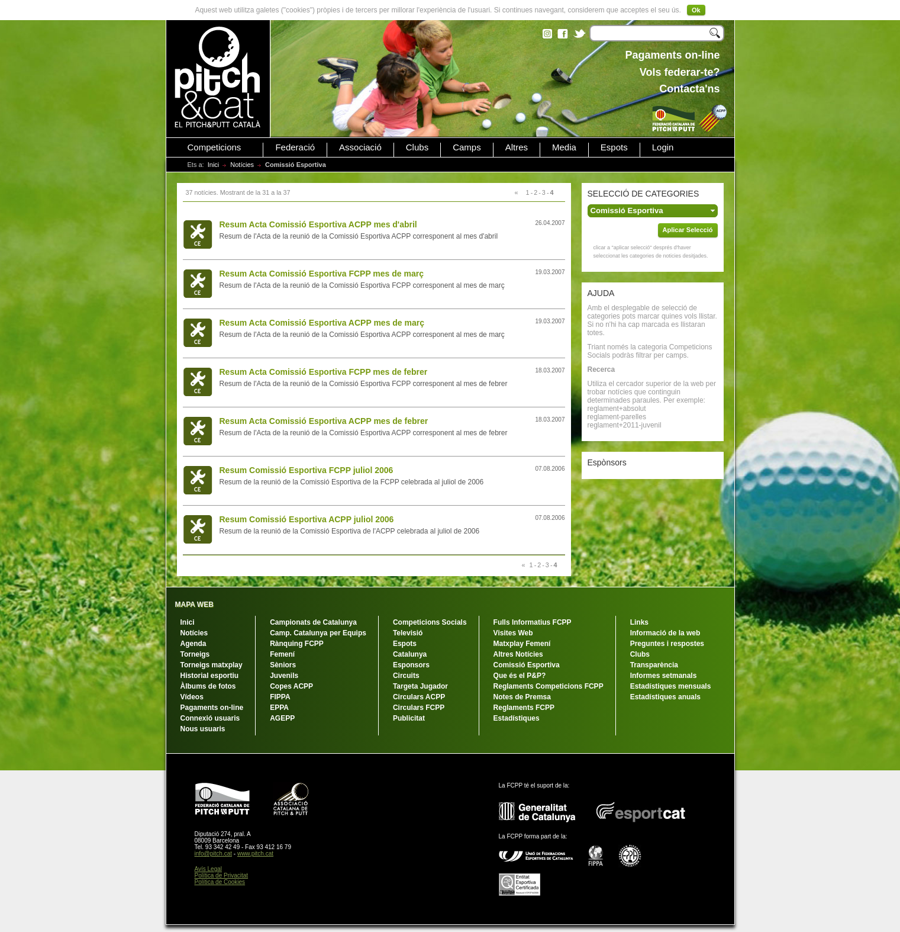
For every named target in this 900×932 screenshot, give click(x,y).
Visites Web (513, 633)
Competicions (214, 147)
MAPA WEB (194, 604)
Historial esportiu (209, 675)
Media (564, 147)
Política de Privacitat (222, 875)
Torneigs (195, 654)
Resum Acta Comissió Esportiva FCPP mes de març (322, 273)
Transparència (654, 665)
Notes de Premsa (522, 697)
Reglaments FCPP (523, 707)
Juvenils (284, 675)
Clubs (417, 147)
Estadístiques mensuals (670, 686)
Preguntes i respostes (667, 643)
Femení (282, 654)
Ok (696, 10)
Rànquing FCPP (297, 643)
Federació (295, 147)
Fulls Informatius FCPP (532, 622)
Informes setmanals (663, 675)
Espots (614, 147)
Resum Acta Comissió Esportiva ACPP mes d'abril (318, 224)
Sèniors (283, 665)
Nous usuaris (202, 729)
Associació (360, 147)
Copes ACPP (291, 686)
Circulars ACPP (419, 697)
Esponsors (411, 665)
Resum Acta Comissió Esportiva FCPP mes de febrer (324, 372)
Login (663, 147)
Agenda (193, 643)
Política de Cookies (220, 882)
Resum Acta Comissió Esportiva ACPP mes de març (322, 322)
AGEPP (282, 718)
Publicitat (409, 718)
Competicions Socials (430, 622)
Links (639, 622)
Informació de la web (665, 633)
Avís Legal (208, 869)
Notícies (242, 164)
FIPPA (280, 697)
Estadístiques (516, 718)
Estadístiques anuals (665, 697)
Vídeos (192, 697)
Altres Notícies (518, 654)
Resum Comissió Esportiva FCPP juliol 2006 (306, 470)
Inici (214, 164)
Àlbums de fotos (208, 686)
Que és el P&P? (519, 675)
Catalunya (410, 654)
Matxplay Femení (522, 643)
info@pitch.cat (214, 853)
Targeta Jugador (420, 686)
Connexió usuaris (210, 718)
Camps (467, 147)
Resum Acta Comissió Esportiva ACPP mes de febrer (324, 421)
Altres (516, 147)
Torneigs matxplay (211, 665)
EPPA (279, 707)
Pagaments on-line (212, 707)
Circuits (406, 675)
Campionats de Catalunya (313, 622)
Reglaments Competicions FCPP (548, 686)
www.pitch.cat (255, 853)
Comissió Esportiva (526, 665)
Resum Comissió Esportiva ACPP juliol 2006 (307, 519)
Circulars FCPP (418, 707)
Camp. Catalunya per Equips (318, 633)
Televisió (407, 633)
